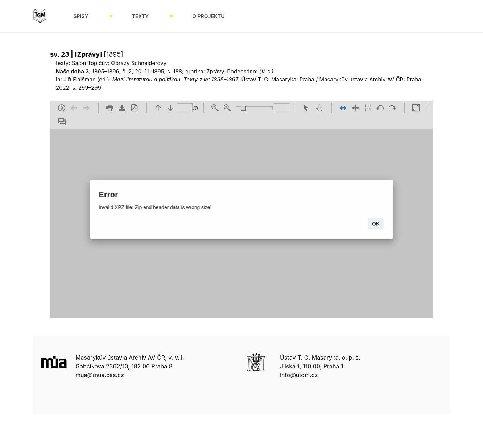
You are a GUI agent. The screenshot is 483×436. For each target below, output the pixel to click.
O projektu (208, 16)
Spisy (80, 16)
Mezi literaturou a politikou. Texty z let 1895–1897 (175, 79)
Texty (140, 16)
